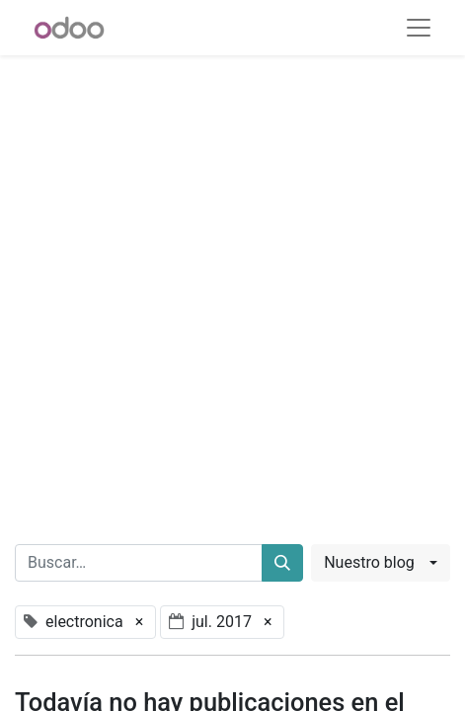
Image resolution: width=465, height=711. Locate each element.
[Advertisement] (232, 287)
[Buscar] (282, 563)
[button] (380, 563)
